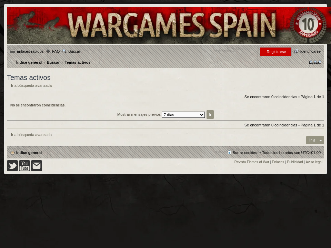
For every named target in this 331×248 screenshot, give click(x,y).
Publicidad (295, 162)
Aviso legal (314, 162)
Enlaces (278, 162)
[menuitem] (315, 62)
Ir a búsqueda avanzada (31, 85)
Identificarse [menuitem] (310, 51)
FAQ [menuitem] (56, 51)
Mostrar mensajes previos (161, 114)
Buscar (74, 51)
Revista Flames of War (251, 162)
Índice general (29, 153)
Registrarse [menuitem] (276, 52)
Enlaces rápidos (30, 51)
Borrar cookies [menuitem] (245, 153)
